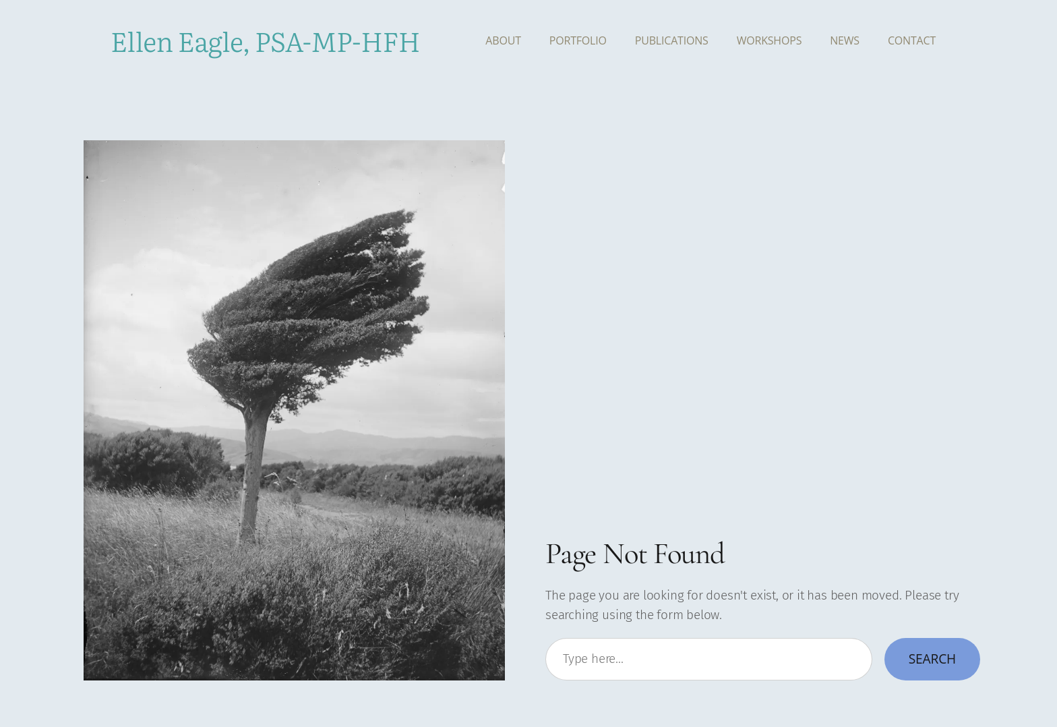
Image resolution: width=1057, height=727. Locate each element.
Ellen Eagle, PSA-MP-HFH (265, 40)
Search (932, 658)
